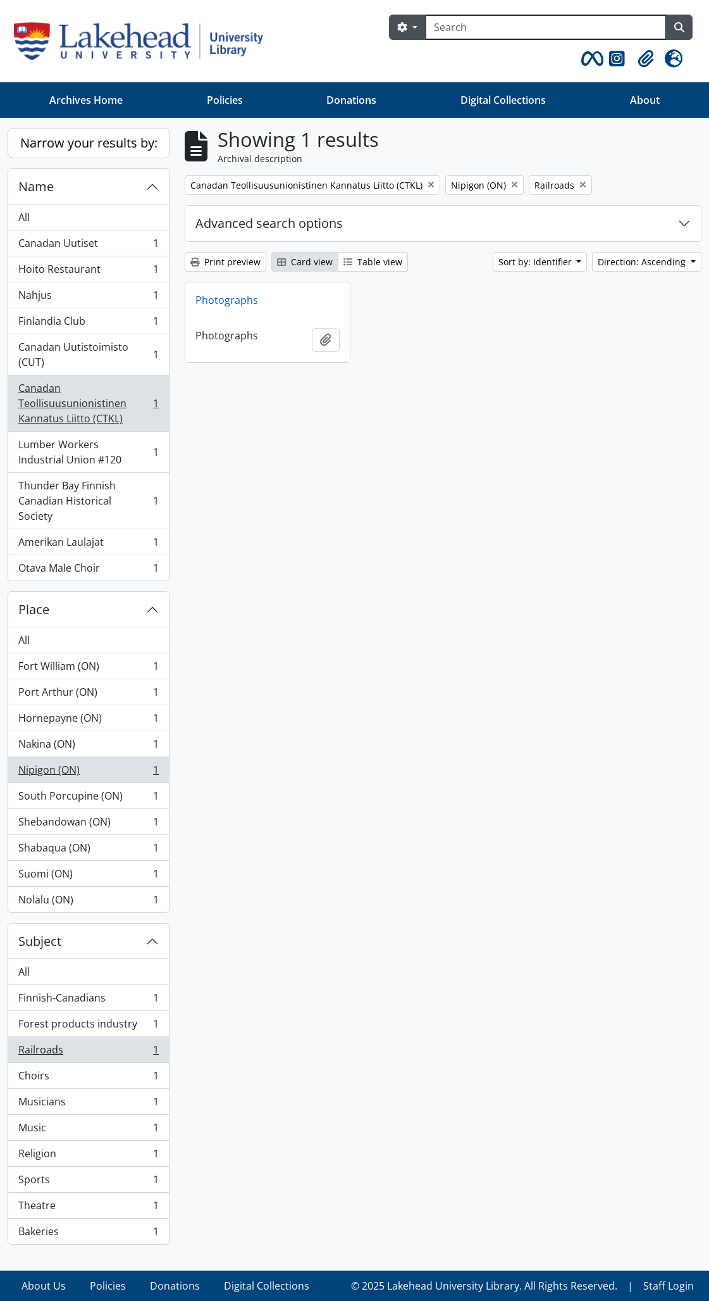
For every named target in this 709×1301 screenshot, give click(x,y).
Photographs (226, 300)
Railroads (88, 1052)
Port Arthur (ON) (88, 694)
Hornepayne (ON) (88, 720)
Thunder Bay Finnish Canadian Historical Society (88, 501)
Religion (88, 1156)
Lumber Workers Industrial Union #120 (88, 452)
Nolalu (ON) (88, 902)
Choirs (88, 1078)
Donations (351, 100)
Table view (372, 262)
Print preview (225, 262)
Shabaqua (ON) (88, 850)
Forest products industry (88, 1026)
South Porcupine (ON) (88, 798)
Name (36, 186)
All (24, 217)
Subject (39, 941)
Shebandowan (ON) (88, 824)
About (645, 100)
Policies (225, 100)
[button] (590, 59)
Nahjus (88, 297)
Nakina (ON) (88, 746)
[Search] (546, 27)
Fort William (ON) (88, 668)
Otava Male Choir (88, 570)
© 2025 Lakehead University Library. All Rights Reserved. (484, 1286)
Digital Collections (503, 100)
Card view (305, 262)
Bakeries (88, 1234)
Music (88, 1130)
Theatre (88, 1208)
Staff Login (668, 1286)
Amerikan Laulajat (88, 544)
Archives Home (86, 100)
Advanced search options (269, 223)
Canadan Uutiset (88, 246)
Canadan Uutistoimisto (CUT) (88, 354)
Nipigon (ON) (88, 772)
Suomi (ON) (88, 876)
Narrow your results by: (88, 142)
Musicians (88, 1104)
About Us (44, 1286)
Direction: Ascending (643, 262)
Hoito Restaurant (88, 271)
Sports (88, 1182)
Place (33, 609)
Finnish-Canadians (88, 1000)
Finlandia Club (88, 323)
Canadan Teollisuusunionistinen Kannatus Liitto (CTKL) (88, 403)
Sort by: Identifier (536, 262)
